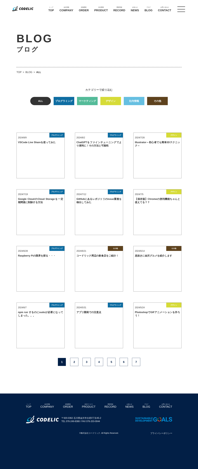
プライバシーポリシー (161, 433)
